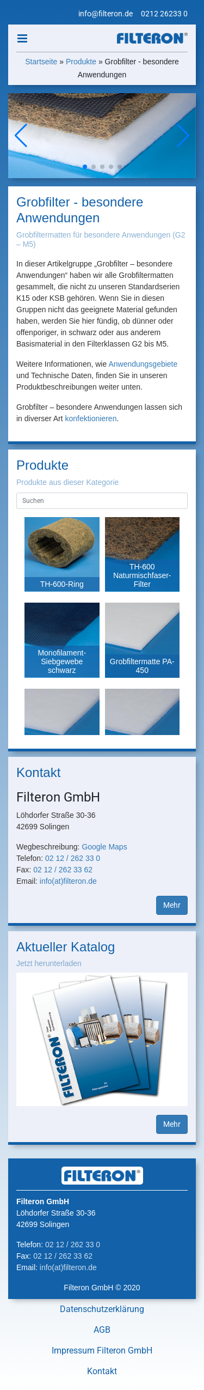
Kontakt (102, 1371)
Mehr (172, 905)
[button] (183, 136)
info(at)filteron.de (68, 881)
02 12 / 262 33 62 (62, 869)
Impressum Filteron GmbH (102, 1350)
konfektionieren (90, 418)
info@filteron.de (105, 13)
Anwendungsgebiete (142, 364)
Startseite (41, 61)
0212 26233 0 (164, 13)
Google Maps (104, 846)
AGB (102, 1330)
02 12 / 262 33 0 (72, 858)
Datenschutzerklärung (102, 1309)
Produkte (81, 61)
